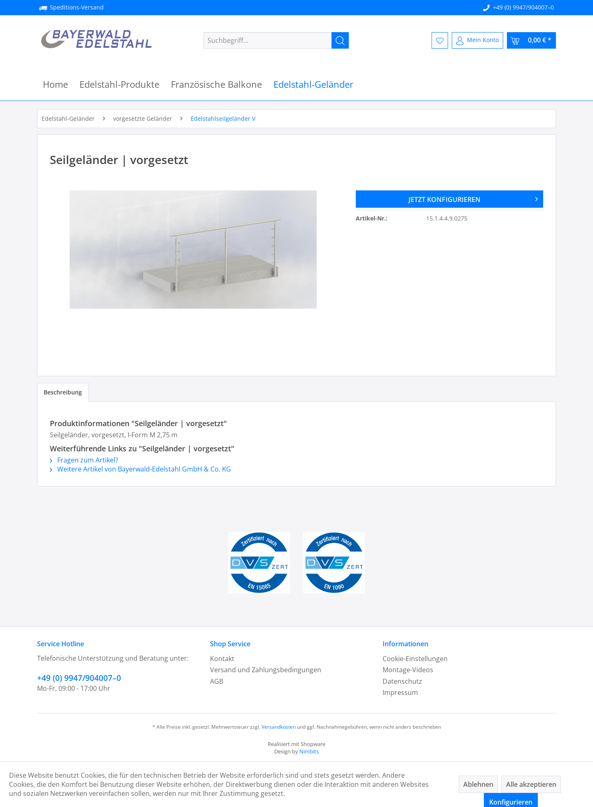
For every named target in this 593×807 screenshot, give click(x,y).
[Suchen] (340, 40)
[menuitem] (276, 40)
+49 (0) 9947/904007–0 (523, 7)
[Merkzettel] (440, 40)
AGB (216, 681)
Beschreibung (63, 392)
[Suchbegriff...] (276, 40)
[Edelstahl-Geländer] (313, 84)
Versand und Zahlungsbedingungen (265, 669)
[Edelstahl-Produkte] (119, 84)
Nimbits (309, 751)
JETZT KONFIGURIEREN (473, 198)
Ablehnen (478, 784)
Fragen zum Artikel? (84, 459)
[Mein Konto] (477, 40)
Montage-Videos (408, 669)
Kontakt (222, 658)
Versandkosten (278, 726)
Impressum (400, 692)
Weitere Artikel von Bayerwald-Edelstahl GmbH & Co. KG (140, 469)
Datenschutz (402, 681)
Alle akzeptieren (531, 784)
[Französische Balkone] (216, 84)
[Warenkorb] (531, 40)
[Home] (55, 84)
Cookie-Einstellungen (415, 658)
